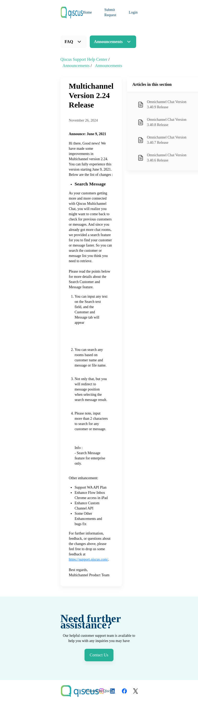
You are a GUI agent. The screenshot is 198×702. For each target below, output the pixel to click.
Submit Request (110, 12)
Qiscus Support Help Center (84, 59)
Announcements (108, 41)
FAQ (69, 41)
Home (87, 12)
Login (133, 12)
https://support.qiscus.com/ (88, 559)
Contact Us (99, 655)
